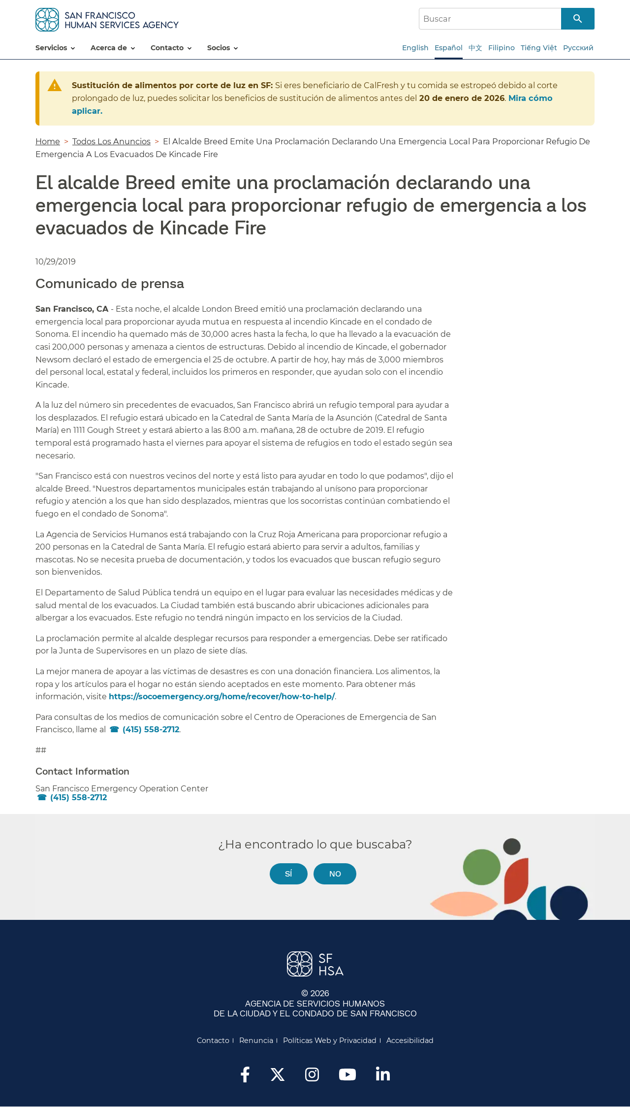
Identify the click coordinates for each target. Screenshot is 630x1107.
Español (449, 47)
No (335, 873)
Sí (288, 873)
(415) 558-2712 (151, 729)
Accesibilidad (410, 1040)
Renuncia (256, 1040)
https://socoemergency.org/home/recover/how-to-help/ (222, 696)
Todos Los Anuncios (111, 141)
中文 (475, 47)
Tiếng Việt (539, 47)
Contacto (213, 1040)
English (415, 47)
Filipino (501, 47)
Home (47, 141)
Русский (578, 47)
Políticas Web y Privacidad (330, 1040)
